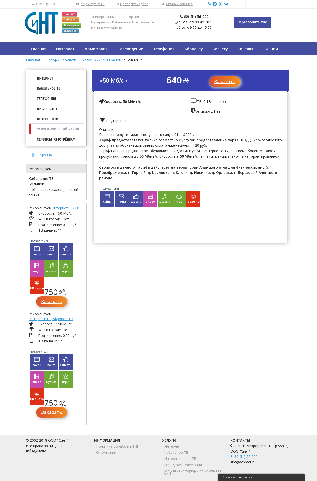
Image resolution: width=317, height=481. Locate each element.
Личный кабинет (179, 4)
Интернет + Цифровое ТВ (51, 318)
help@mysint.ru (92, 4)
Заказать (51, 301)
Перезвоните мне (252, 22)
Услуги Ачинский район (58, 129)
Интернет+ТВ (47, 119)
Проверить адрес (134, 4)
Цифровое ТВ (48, 109)
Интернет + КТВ (65, 208)
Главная (33, 60)
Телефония (46, 99)
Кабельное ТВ (48, 88)
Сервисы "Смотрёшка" (56, 139)
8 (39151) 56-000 (244, 456)
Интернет (45, 78)
